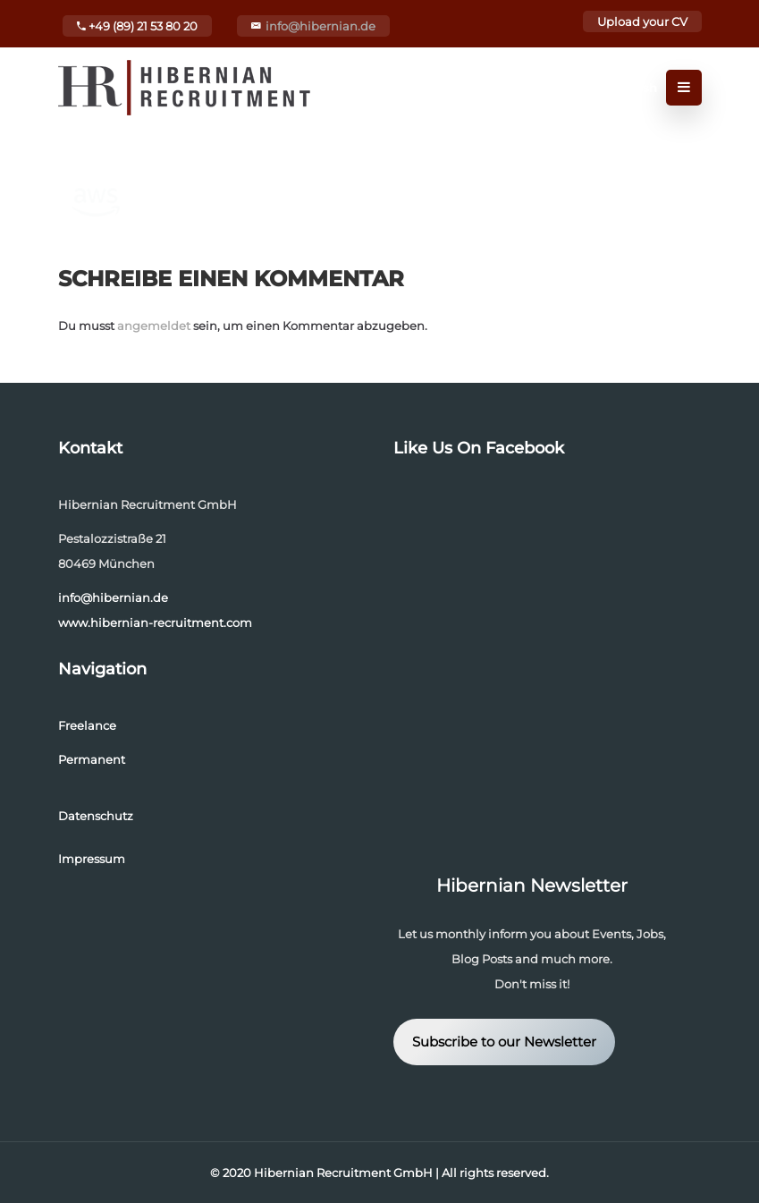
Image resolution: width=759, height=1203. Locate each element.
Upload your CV (642, 21)
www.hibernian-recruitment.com (155, 622)
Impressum (91, 858)
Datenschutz (95, 816)
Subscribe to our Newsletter (504, 1042)
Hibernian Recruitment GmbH (343, 1172)
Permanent (91, 759)
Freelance (87, 725)
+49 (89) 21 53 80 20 (137, 26)
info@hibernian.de (320, 26)
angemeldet (153, 325)
